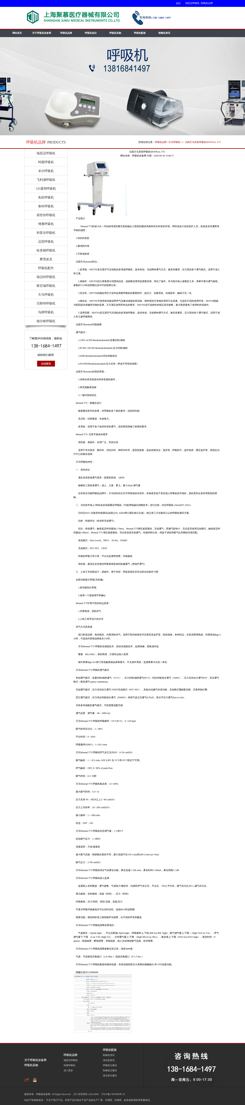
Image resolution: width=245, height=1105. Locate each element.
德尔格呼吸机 (46, 321)
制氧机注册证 (110, 1070)
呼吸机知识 (91, 33)
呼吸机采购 (115, 33)
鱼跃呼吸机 (46, 197)
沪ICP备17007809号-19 (113, 1094)
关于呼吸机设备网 (41, 33)
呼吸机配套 (140, 33)
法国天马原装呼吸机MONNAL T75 (202, 142)
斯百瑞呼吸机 (46, 285)
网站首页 (17, 33)
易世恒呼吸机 (46, 215)
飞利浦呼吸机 (46, 179)
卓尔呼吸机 (46, 171)
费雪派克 (46, 259)
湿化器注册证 (110, 1075)
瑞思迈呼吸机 (192, 3)
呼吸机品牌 (66, 33)
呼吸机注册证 (110, 1065)
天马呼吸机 (174, 142)
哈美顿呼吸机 (46, 250)
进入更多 (68, 1070)
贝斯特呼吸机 (46, 303)
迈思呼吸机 (46, 241)
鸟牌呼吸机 (46, 312)
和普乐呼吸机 (46, 232)
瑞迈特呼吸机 (46, 277)
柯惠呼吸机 (46, 162)
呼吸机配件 (46, 268)
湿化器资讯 (109, 1060)
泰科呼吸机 (46, 206)
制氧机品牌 (207, 3)
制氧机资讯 (164, 33)
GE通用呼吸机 (46, 188)
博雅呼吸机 (46, 224)
